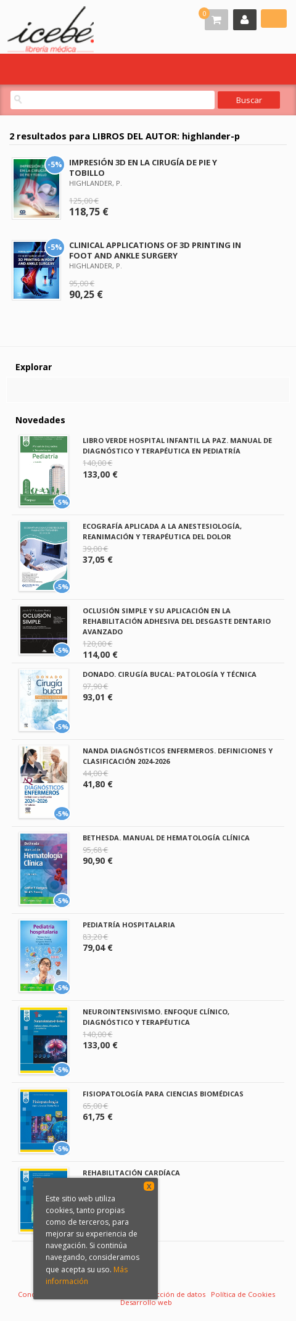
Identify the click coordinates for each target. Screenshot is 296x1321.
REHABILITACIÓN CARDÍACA (131, 1172)
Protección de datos (171, 1294)
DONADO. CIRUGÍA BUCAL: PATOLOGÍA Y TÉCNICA (170, 674)
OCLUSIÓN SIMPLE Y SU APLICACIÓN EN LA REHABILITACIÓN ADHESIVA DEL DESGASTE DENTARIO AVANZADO (177, 621)
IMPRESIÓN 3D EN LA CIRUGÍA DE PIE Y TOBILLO (143, 167)
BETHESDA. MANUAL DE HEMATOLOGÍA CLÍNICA (166, 837)
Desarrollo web (146, 1302)
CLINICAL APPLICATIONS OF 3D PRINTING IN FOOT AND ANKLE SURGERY (155, 250)
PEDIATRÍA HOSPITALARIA (129, 924)
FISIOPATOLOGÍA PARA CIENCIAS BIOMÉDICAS (163, 1093)
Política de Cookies (243, 1294)
